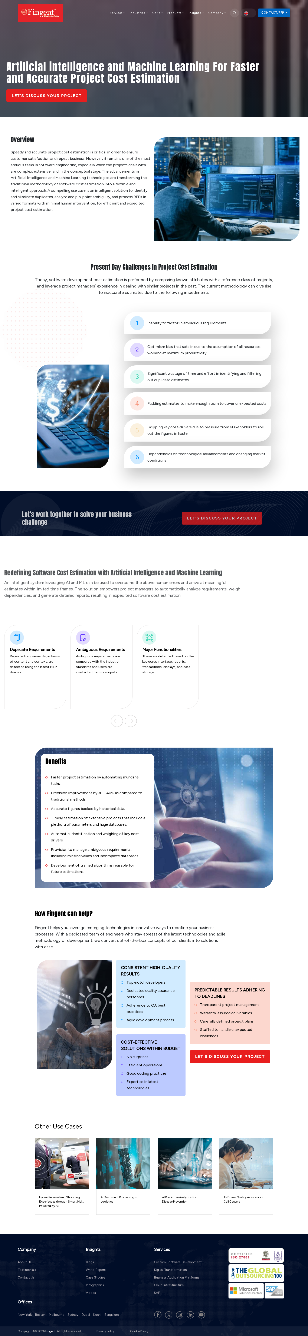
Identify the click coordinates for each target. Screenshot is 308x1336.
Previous (111, 721)
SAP (157, 1293)
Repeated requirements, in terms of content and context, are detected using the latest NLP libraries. (36, 652)
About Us (24, 1262)
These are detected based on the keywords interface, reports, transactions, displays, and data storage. (168, 652)
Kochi (97, 1314)
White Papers (96, 1270)
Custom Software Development (178, 1262)
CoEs (157, 13)
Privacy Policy (105, 1331)
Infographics (95, 1285)
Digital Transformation (170, 1270)
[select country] (248, 13)
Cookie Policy (139, 1331)
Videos (91, 1293)
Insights (196, 13)
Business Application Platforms (176, 1277)
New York (25, 1314)
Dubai (86, 1314)
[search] (234, 13)
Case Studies (95, 1277)
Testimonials (27, 1270)
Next (126, 721)
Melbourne (56, 1314)
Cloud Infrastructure (169, 1285)
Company (217, 13)
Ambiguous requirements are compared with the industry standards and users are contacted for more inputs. (102, 652)
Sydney (73, 1314)
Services (117, 13)
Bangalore (111, 1314)
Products (175, 13)
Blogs (90, 1262)
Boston (40, 1314)
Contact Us (26, 1277)
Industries (139, 13)
